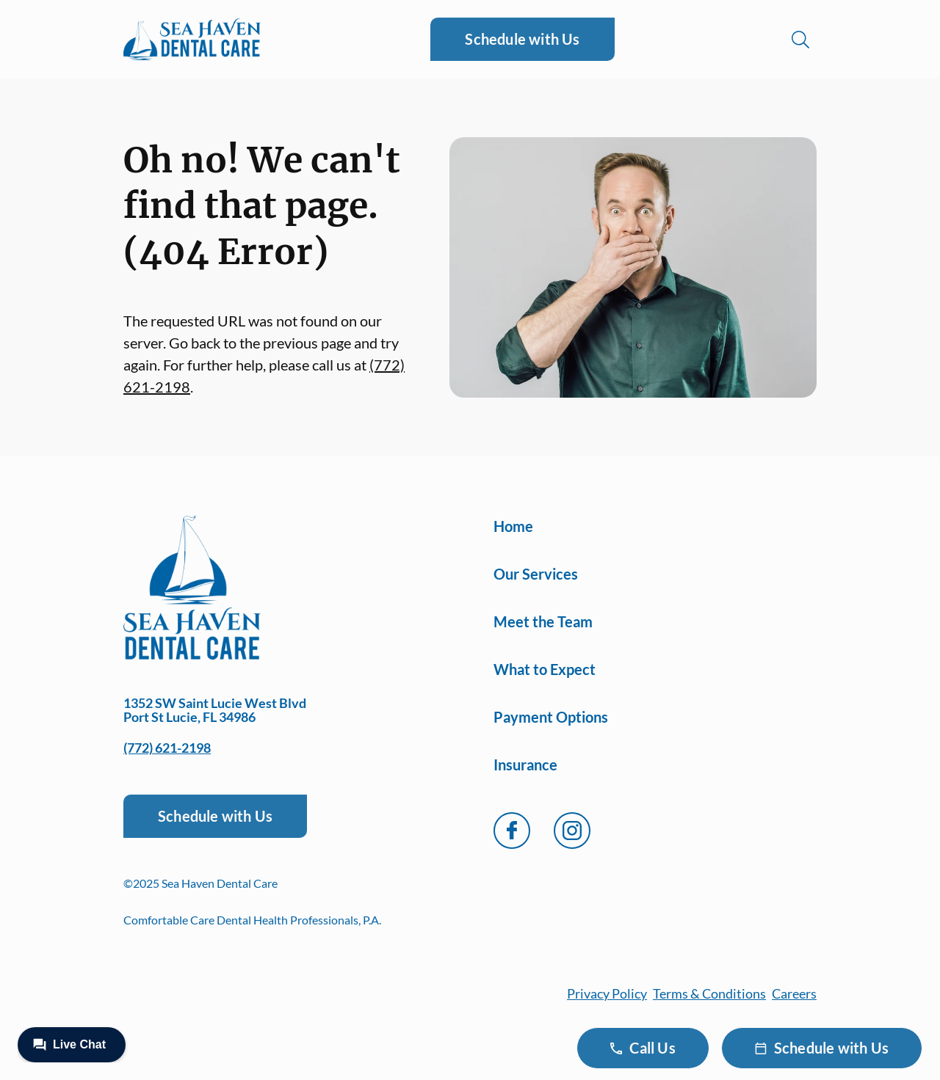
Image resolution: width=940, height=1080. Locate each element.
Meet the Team (543, 621)
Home (513, 526)
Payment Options (551, 717)
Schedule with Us (522, 39)
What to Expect (545, 669)
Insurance (525, 764)
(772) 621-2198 (167, 748)
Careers (794, 993)
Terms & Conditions (709, 993)
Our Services (536, 574)
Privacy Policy (607, 993)
